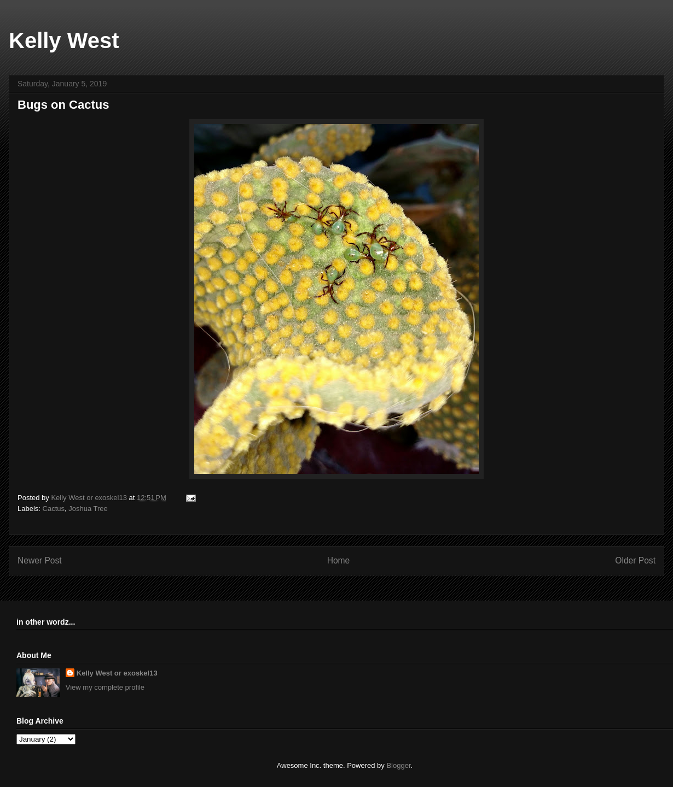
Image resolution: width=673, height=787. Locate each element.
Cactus (54, 508)
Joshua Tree (88, 508)
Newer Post (40, 560)
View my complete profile (105, 687)
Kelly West (64, 40)
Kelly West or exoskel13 (117, 673)
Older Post (635, 560)
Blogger (398, 765)
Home (338, 560)
